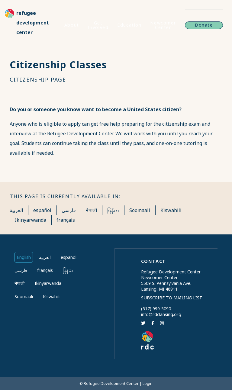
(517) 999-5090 (156, 308)
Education (129, 25)
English (24, 257)
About (71, 25)
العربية (16, 210)
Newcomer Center (163, 25)
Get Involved (98, 25)
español (42, 210)
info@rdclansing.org (161, 314)
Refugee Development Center (32, 23)
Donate (204, 25)
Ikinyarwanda (30, 220)
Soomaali (139, 210)
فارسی (69, 210)
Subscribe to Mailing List (171, 298)
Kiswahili (171, 210)
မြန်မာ (113, 210)
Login (148, 383)
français (65, 220)
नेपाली (91, 210)
